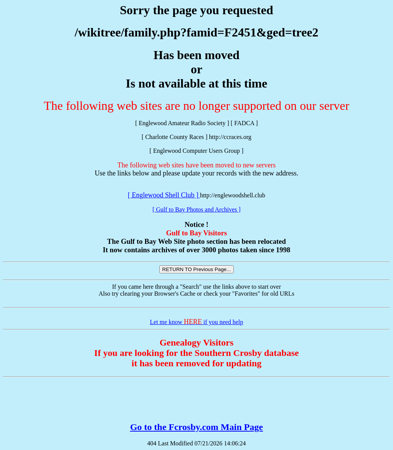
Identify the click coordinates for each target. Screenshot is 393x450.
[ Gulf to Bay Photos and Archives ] (196, 209)
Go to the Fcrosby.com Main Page (196, 427)
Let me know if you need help (196, 322)
